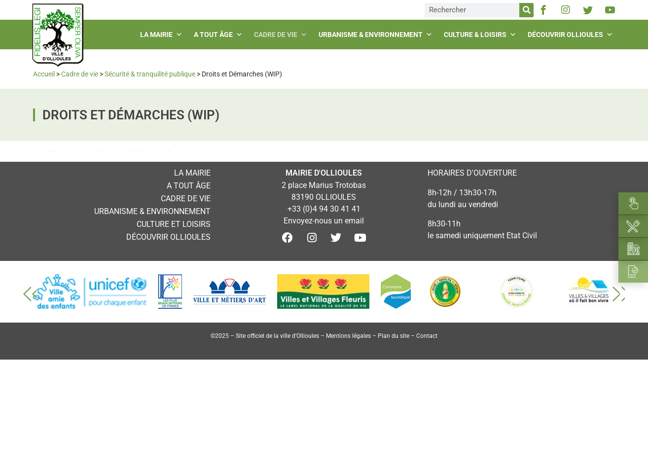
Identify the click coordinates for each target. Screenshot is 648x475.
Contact (426, 335)
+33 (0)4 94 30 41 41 (324, 209)
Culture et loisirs (174, 224)
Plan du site (393, 335)
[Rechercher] (526, 10)
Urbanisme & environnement (377, 34)
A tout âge (219, 34)
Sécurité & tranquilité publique (150, 74)
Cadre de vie (282, 34)
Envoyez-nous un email (324, 220)
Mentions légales (348, 335)
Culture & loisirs (481, 34)
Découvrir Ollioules (571, 34)
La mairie (162, 34)
